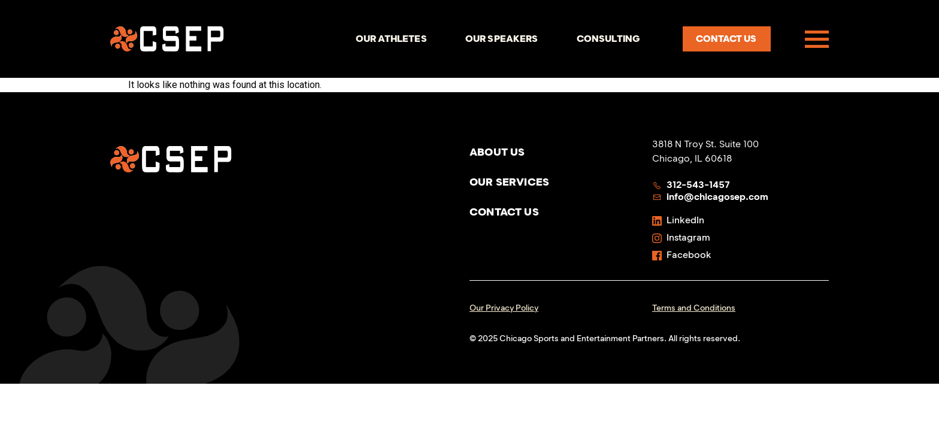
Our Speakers (501, 38)
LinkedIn (678, 220)
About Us (497, 152)
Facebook (681, 254)
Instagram (681, 237)
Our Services (509, 182)
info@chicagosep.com (710, 196)
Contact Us (504, 211)
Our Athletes (391, 38)
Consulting (609, 38)
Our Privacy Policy (503, 308)
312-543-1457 (691, 184)
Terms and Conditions (693, 308)
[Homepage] (167, 38)
